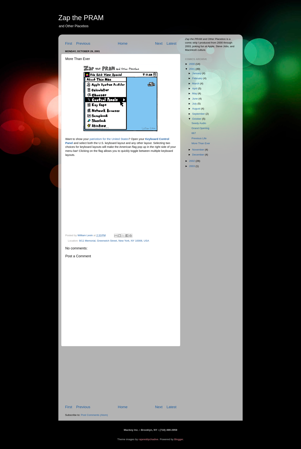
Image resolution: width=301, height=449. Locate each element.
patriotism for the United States (109, 139)
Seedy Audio (199, 123)
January (197, 73)
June (195, 98)
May (195, 93)
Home (122, 43)
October (197, 118)
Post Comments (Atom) (94, 415)
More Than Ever (201, 143)
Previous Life (199, 138)
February (197, 78)
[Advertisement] (121, 375)
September (199, 113)
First (68, 43)
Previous (83, 43)
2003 (192, 166)
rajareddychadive (148, 439)
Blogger (178, 439)
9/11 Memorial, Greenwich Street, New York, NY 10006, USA (114, 240)
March (196, 83)
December (198, 154)
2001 (192, 68)
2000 (192, 63)
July (195, 103)
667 (194, 133)
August (196, 108)
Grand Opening (200, 128)
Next (159, 43)
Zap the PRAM (81, 18)
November (198, 149)
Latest (171, 43)
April (195, 88)
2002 (192, 161)
